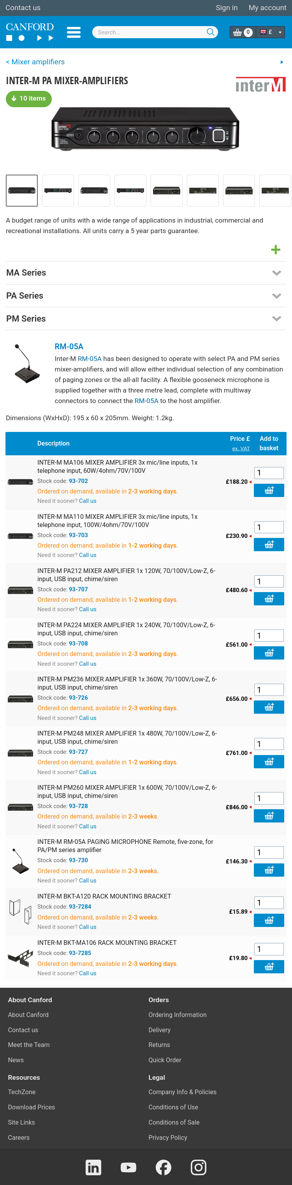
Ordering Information (178, 1015)
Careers (19, 1137)
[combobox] (155, 32)
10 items (29, 98)
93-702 (78, 481)
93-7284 (80, 906)
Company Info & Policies (183, 1092)
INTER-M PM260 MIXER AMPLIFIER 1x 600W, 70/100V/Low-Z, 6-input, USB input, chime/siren (127, 791)
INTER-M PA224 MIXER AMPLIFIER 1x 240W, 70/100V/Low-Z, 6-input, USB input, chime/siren (126, 629)
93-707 (78, 589)
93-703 (78, 535)
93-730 (78, 860)
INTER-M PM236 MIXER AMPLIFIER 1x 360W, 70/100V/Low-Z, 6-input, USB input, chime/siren (127, 683)
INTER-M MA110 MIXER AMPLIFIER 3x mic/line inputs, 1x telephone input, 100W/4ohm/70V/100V (117, 521)
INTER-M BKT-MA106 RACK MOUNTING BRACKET (107, 942)
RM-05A (69, 346)
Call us (88, 500)
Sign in (226, 8)
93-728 (78, 806)
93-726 (78, 697)
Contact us (22, 8)
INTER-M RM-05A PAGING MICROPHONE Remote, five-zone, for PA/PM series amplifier (125, 846)
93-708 (78, 643)
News (16, 1060)
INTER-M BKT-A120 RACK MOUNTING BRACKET (104, 896)
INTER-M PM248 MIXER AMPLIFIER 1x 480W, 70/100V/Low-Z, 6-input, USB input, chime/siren (127, 737)
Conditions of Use (174, 1107)
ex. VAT (241, 448)
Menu (74, 32)
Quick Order (165, 1060)
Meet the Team (29, 1045)
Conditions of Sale (174, 1122)
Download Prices (31, 1107)
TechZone (22, 1092)
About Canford (28, 1015)
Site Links (21, 1122)
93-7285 (80, 953)
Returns (159, 1045)
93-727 (78, 751)
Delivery (160, 1030)
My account (268, 8)
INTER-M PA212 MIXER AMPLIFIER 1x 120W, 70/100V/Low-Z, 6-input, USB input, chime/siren (126, 575)
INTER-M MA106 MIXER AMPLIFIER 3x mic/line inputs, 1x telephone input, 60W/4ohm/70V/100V (117, 466)
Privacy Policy (168, 1137)
